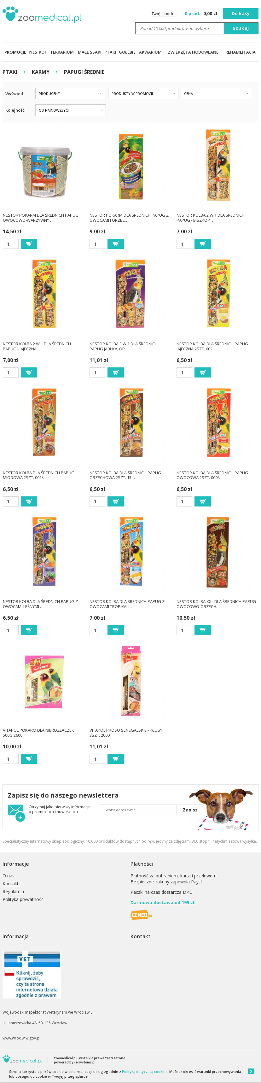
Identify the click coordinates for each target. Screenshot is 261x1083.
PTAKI (110, 52)
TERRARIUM (62, 52)
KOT (43, 52)
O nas (8, 876)
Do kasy (241, 13)
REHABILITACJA (240, 52)
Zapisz (190, 810)
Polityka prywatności (23, 899)
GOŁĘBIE (127, 52)
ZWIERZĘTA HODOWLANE (193, 52)
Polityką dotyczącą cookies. (145, 1071)
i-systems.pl (86, 1062)
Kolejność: (15, 110)
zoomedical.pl (65, 1058)
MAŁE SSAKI (90, 52)
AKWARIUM (150, 52)
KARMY (40, 71)
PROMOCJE (15, 52)
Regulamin (13, 891)
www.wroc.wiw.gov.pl (21, 1038)
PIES (33, 52)
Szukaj (241, 28)
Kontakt (11, 883)
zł (201, 13)
